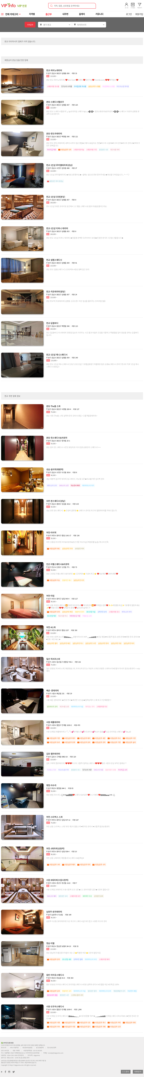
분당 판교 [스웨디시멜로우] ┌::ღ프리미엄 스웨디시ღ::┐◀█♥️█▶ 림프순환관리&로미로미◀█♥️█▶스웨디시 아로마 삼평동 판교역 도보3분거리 (92, 112)
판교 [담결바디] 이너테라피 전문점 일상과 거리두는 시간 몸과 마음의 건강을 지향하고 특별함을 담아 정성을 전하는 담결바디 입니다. (92, 333)
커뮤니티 (100, 14)
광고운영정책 (40, 1048)
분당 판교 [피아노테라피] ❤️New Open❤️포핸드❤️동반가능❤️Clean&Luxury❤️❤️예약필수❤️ (82, 79)
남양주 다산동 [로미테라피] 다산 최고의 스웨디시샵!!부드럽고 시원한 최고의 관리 (76, 921)
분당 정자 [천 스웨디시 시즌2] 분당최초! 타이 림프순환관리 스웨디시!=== (73, 447)
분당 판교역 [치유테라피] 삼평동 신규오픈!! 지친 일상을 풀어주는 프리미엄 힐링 (76, 301)
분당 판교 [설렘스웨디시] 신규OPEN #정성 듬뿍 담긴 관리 (67, 269)
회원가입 (139, 14)
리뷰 (74, 73)
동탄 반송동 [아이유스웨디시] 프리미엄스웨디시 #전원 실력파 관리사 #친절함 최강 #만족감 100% (82, 984)
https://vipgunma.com (16, 1065)
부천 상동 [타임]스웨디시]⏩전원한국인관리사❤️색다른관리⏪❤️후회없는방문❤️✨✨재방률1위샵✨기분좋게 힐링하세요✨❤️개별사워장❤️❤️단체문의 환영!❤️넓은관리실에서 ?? (93, 606)
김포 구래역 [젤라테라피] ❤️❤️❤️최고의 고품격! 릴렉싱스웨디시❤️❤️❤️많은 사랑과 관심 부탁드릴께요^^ (86, 763)
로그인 (129, 14)
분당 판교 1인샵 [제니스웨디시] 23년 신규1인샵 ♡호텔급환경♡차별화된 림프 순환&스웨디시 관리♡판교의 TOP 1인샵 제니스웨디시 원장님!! (92, 365)
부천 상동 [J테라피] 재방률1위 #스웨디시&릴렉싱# (65, 858)
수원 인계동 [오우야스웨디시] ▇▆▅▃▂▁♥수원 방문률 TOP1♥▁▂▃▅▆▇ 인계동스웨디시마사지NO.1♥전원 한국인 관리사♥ (92, 1017)
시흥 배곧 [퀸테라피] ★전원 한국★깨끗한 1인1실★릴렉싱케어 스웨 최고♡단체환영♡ (78, 700)
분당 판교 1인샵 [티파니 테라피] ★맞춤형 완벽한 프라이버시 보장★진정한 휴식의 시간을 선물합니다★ (84, 237)
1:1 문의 (125, 1072)
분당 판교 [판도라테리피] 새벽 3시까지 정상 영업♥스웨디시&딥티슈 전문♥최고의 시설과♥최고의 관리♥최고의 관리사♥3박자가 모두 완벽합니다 (93, 144)
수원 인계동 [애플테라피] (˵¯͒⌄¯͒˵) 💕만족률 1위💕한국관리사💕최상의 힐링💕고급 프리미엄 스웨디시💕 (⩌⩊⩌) (88, 731)
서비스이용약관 (14, 1048)
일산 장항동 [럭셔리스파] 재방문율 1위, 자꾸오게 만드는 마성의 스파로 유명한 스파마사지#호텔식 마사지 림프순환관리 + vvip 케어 (93, 669)
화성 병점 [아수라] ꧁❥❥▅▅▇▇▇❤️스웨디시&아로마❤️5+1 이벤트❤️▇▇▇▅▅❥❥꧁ (80, 794)
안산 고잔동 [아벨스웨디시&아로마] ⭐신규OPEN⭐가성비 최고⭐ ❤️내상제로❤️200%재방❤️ (82, 573)
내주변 (65, 14)
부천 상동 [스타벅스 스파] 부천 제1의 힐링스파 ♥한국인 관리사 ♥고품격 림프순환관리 (78, 826)
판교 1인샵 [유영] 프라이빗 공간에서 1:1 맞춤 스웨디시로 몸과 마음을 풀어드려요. (76, 206)
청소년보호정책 (51, 1048)
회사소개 (3, 1048)
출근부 (49, 14)
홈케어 (82, 14)
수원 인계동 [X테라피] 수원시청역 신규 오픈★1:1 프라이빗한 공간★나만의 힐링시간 (77, 889)
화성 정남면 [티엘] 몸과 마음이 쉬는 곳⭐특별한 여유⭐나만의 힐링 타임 (73, 952)
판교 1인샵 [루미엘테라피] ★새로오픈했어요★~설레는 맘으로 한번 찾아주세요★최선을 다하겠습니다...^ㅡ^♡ (87, 174)
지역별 (32, 14)
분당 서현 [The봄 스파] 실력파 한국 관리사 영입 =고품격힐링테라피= (71, 415)
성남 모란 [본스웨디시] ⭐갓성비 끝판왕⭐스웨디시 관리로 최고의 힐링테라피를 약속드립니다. (81, 510)
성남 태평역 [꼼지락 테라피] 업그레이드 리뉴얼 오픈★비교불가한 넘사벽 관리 (75, 478)
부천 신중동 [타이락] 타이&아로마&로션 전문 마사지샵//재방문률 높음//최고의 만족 (77, 542)
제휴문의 (138, 1072)
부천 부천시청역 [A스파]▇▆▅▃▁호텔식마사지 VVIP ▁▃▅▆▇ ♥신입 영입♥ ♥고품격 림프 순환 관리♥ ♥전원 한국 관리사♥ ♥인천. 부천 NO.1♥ (93, 638)
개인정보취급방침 (27, 1048)
